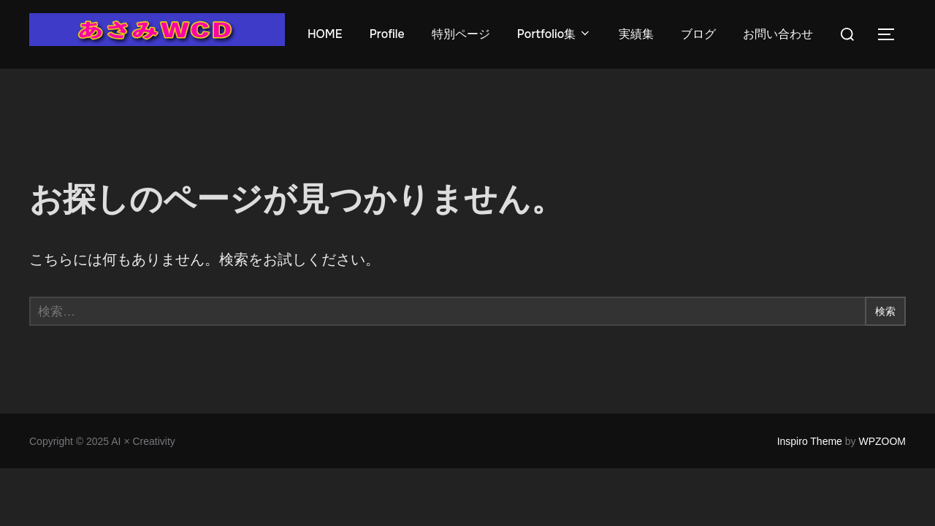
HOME (325, 34)
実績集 (637, 34)
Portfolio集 (555, 34)
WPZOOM (882, 441)
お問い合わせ (780, 34)
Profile (387, 34)
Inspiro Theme (809, 441)
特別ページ (461, 34)
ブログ (700, 34)
